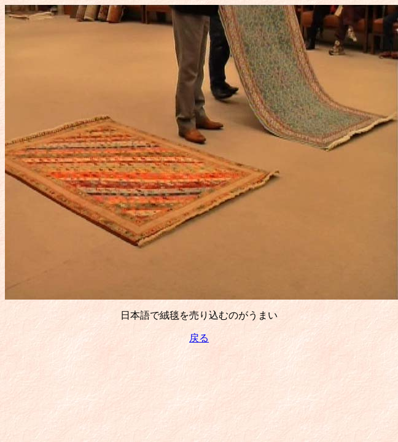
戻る (199, 338)
